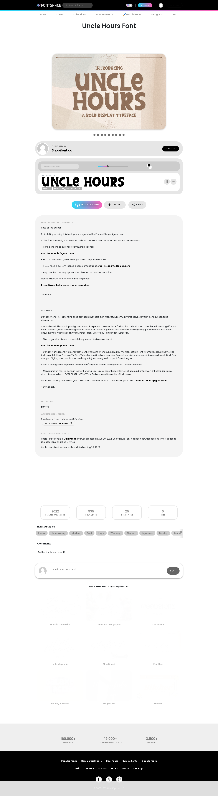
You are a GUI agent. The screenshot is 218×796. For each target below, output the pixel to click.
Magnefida (109, 703)
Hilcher (158, 703)
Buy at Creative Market (58, 423)
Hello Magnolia (60, 664)
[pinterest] (119, 779)
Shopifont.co (62, 150)
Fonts (43, 14)
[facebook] (99, 779)
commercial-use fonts (111, 742)
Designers (157, 14)
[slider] (108, 166)
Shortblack (109, 664)
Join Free (174, 5)
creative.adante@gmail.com (57, 253)
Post (173, 570)
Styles (59, 14)
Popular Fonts (69, 760)
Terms (114, 768)
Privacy (102, 768)
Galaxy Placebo (60, 703)
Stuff (175, 14)
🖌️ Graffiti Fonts (132, 14)
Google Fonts (149, 760)
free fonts (68, 742)
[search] (77, 5)
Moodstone (158, 624)
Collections (79, 14)
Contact (170, 149)
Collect (115, 205)
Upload (145, 5)
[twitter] (109, 779)
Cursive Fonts (129, 760)
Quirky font (70, 438)
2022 (55, 511)
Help (77, 768)
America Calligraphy (109, 624)
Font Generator (104, 14)
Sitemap (138, 768)
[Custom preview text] (60, 166)
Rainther (158, 664)
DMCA (125, 768)
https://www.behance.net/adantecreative (65, 285)
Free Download (87, 205)
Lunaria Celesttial (60, 624)
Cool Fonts (112, 760)
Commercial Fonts (91, 760)
